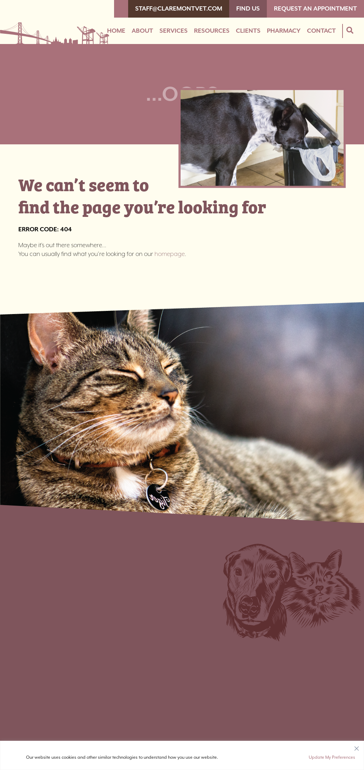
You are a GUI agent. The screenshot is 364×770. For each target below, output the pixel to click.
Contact (321, 31)
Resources (212, 31)
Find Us (248, 8)
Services (173, 31)
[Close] (356, 747)
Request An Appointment (315, 8)
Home (116, 31)
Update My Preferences (332, 757)
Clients (248, 31)
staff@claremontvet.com (178, 8)
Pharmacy (284, 31)
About (142, 31)
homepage (170, 254)
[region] (182, 755)
